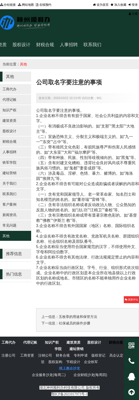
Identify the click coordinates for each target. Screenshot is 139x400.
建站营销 (9, 173)
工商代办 (9, 89)
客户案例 (9, 204)
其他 (23, 64)
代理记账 (9, 100)
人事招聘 (69, 44)
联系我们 (9, 194)
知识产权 (9, 110)
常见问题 (9, 225)
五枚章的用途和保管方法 (78, 317)
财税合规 (45, 44)
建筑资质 (9, 121)
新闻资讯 (9, 215)
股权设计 (21, 44)
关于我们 (9, 183)
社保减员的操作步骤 (74, 323)
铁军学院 (9, 162)
